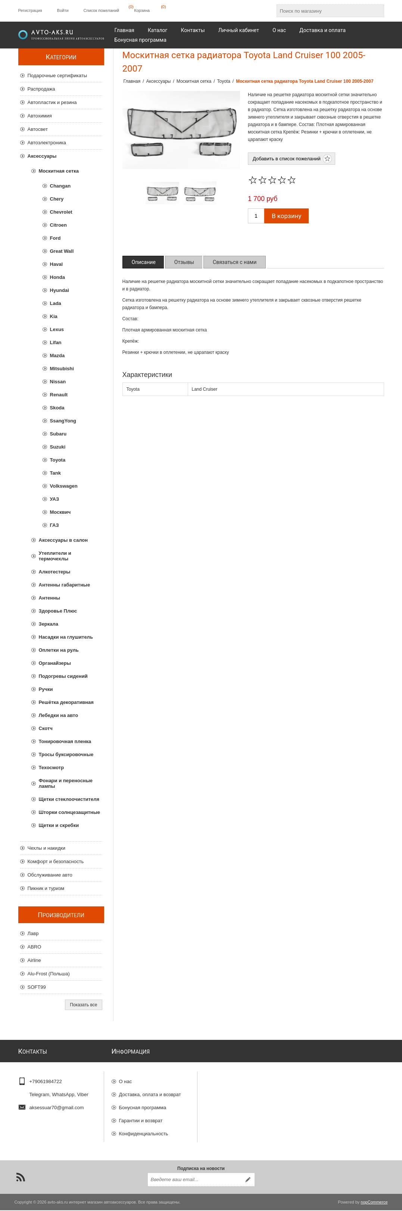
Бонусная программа (142, 1104)
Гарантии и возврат (141, 1117)
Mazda (57, 355)
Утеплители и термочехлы (55, 556)
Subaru (58, 434)
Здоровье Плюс (58, 611)
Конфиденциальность (143, 1130)
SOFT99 (37, 987)
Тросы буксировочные (66, 754)
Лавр (33, 933)
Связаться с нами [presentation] (234, 262)
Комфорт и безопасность (56, 861)
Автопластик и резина (52, 102)
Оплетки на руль (59, 650)
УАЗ (54, 499)
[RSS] (21, 1178)
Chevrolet (61, 212)
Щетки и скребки (59, 825)
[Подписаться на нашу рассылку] (194, 1180)
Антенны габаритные (64, 585)
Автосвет (38, 129)
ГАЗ (54, 525)
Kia (53, 316)
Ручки (46, 689)
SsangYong (63, 421)
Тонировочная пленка (65, 741)
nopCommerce (374, 1203)
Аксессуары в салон (63, 540)
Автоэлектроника (47, 142)
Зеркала (49, 624)
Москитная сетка (59, 171)
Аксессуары (42, 156)
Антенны (49, 598)
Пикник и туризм (46, 888)
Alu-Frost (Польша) (49, 973)
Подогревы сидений (63, 676)
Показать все (83, 1004)
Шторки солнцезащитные (69, 812)
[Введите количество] (256, 215)
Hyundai (59, 290)
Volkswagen (64, 486)
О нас (125, 1078)
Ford (55, 238)
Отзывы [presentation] (184, 262)
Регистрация (30, 10)
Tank (55, 473)
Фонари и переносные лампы (66, 783)
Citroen (58, 225)
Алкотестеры (55, 572)
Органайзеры (55, 663)
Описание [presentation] (144, 262)
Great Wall (62, 251)
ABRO (34, 947)
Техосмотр (51, 767)
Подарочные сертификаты (57, 75)
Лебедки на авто (58, 715)
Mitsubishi (62, 368)
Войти (63, 10)
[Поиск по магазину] (323, 11)
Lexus (57, 329)
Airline (34, 960)
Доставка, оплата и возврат (150, 1091)
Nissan (58, 381)
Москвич (60, 512)
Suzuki (58, 447)
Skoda (57, 408)
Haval (56, 264)
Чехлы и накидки (46, 848)
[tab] (143, 262)
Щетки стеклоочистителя (69, 799)
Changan (60, 186)
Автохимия (40, 116)
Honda (57, 277)
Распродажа (41, 89)
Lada (55, 303)
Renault (59, 394)
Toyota (58, 460)
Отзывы (128, 1143)
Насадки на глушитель (66, 637)
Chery (57, 199)
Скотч (46, 728)
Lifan (56, 342)
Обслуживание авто (50, 875)
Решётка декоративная (66, 702)
